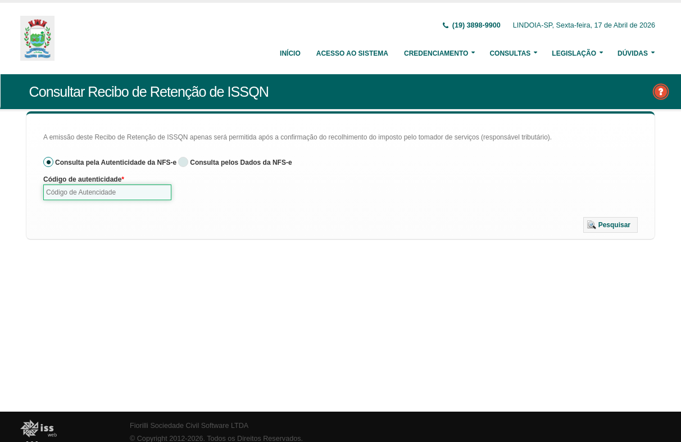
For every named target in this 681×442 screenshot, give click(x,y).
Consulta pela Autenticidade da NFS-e (115, 162)
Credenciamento (436, 53)
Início (290, 53)
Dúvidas (633, 53)
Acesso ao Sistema (352, 53)
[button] (610, 225)
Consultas (509, 53)
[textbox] (107, 192)
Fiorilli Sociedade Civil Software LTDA (189, 426)
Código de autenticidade (82, 179)
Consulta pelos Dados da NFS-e (241, 162)
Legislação (574, 53)
